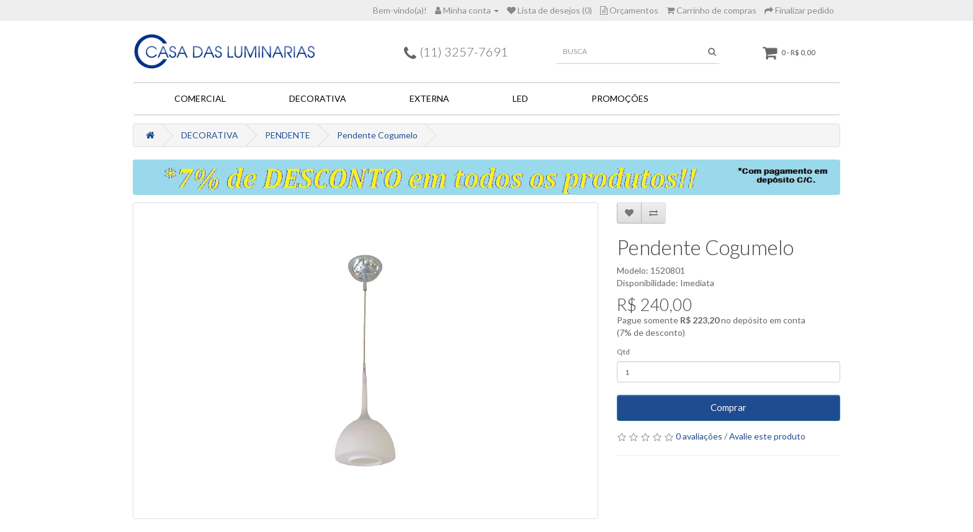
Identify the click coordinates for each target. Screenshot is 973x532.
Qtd (623, 351)
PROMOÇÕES (619, 98)
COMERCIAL (200, 98)
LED (520, 98)
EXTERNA (429, 98)
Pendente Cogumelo (377, 135)
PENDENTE (287, 135)
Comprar (729, 407)
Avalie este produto (767, 436)
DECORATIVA (317, 98)
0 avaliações (699, 436)
